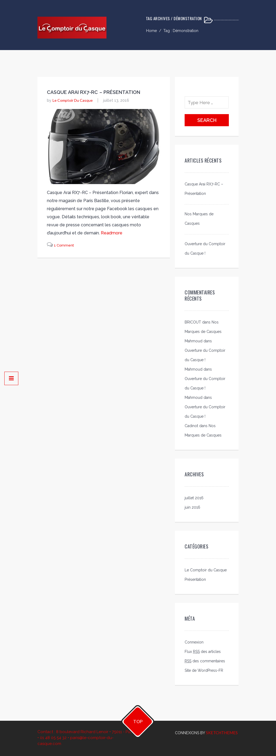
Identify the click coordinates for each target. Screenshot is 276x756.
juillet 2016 (194, 498)
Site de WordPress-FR (204, 670)
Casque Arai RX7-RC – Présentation (93, 92)
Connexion (194, 642)
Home (151, 31)
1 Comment (64, 245)
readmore (111, 232)
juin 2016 (192, 507)
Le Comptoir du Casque (73, 100)
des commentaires (205, 661)
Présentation (195, 579)
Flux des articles (203, 651)
